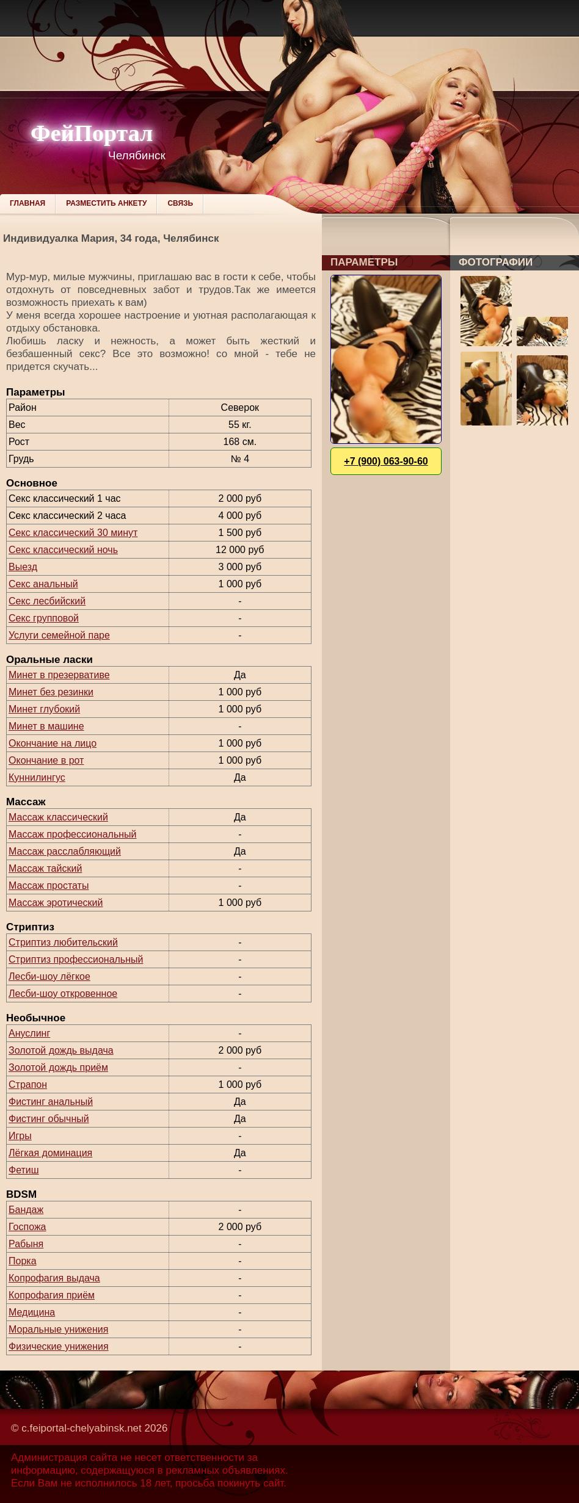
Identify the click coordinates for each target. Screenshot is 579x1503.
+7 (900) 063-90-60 (386, 461)
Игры (20, 1136)
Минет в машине (46, 726)
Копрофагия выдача (54, 1278)
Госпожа (27, 1227)
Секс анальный (43, 584)
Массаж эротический (56, 902)
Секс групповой (44, 618)
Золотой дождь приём (58, 1067)
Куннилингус (37, 777)
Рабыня (26, 1244)
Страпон (28, 1084)
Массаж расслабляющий (65, 851)
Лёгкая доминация (50, 1153)
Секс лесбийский (47, 601)
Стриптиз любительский (63, 942)
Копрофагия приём (52, 1295)
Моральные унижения (58, 1329)
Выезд (23, 567)
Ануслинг (29, 1033)
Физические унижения (59, 1346)
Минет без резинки (51, 692)
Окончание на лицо (52, 743)
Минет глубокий (44, 709)
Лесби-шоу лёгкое (49, 976)
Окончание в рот (46, 760)
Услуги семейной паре (59, 635)
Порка (23, 1261)
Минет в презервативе (59, 675)
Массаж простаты (49, 885)
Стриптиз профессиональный (76, 959)
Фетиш (24, 1170)
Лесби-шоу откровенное (63, 993)
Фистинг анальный (51, 1101)
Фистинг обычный (49, 1119)
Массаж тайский (45, 868)
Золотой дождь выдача (61, 1050)
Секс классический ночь (63, 550)
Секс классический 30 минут (73, 532)
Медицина (32, 1312)
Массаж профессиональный (73, 834)
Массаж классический (58, 817)
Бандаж (26, 1209)
